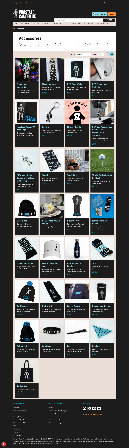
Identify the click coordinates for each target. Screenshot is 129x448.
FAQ (14, 426)
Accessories (46, 24)
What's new (57, 24)
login (98, 3)
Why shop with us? (103, 24)
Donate (112, 14)
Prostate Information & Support (57, 411)
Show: (94, 54)
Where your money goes (55, 423)
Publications (25, 24)
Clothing (36, 24)
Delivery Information (19, 411)
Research (51, 417)
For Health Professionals (55, 420)
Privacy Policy (17, 417)
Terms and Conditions (19, 420)
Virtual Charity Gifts (19, 423)
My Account (17, 435)
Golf (66, 24)
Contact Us (16, 429)
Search (109, 20)
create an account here (109, 3)
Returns (15, 414)
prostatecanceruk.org (22, 3)
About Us (16, 408)
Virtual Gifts (76, 24)
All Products (88, 24)
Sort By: (72, 54)
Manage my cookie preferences (92, 415)
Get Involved (52, 414)
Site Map (16, 432)
